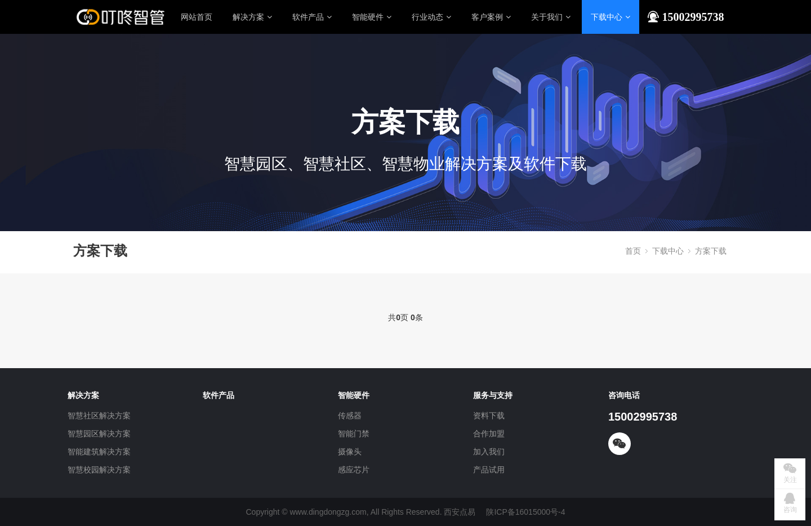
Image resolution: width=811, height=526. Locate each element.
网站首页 (196, 16)
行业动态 (431, 16)
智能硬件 (371, 16)
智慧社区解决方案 (99, 415)
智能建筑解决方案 (99, 451)
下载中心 (610, 16)
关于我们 (551, 16)
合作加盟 (489, 433)
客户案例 (491, 16)
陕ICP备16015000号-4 (525, 511)
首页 (633, 250)
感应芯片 (353, 469)
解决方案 (252, 16)
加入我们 (489, 451)
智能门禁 (353, 433)
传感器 (350, 415)
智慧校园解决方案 (99, 469)
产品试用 (489, 469)
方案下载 (711, 250)
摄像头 (350, 451)
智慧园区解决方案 (99, 433)
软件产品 (312, 16)
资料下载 (489, 415)
